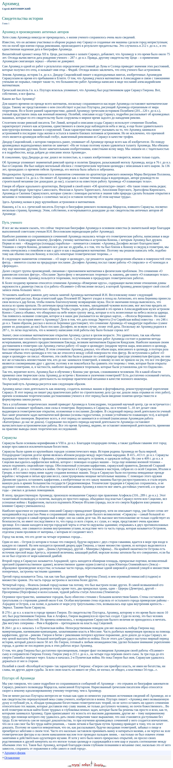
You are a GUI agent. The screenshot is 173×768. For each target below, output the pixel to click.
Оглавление (12, 757)
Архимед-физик (14, 752)
